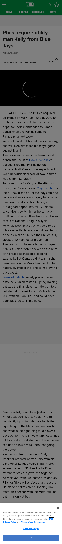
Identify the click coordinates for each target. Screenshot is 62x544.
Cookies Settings (31, 528)
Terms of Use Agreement (33, 522)
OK (31, 538)
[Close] (58, 508)
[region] (31, 523)
